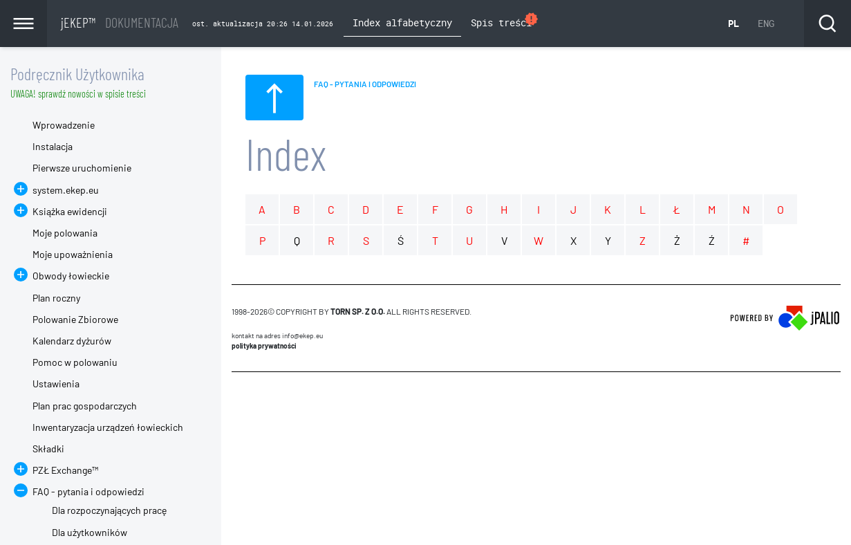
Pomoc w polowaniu (75, 362)
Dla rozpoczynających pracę (109, 510)
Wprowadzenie (63, 125)
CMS (239, 398)
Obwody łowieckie (70, 275)
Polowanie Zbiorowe (75, 319)
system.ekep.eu (65, 190)
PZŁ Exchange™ (65, 470)
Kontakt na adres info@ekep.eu (277, 335)
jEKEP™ (119, 22)
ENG (766, 23)
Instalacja (52, 146)
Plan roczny (56, 298)
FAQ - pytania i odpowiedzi (88, 491)
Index (285, 153)
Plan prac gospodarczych (84, 406)
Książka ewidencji (69, 211)
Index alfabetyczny (402, 22)
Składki (48, 448)
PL (733, 23)
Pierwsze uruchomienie (81, 168)
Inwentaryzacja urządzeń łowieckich (107, 427)
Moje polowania (64, 233)
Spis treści (505, 21)
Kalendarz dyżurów (71, 341)
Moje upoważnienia (72, 254)
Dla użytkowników (89, 532)
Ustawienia (56, 383)
